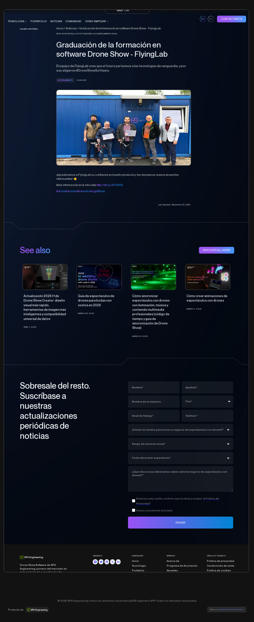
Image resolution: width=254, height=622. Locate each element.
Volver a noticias (29, 29)
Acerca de (173, 561)
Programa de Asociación (182, 565)
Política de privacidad (220, 561)
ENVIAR (180, 522)
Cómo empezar (141, 584)
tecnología (16, 21)
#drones (70, 191)
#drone (60, 191)
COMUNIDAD (73, 21)
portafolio (39, 21)
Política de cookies (219, 570)
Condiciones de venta (220, 565)
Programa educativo (144, 589)
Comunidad (139, 579)
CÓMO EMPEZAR (95, 21)
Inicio (135, 561)
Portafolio (138, 570)
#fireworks (83, 191)
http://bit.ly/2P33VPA (109, 185)
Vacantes (172, 570)
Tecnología (139, 565)
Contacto (172, 575)
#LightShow (97, 191)
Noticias (56, 21)
